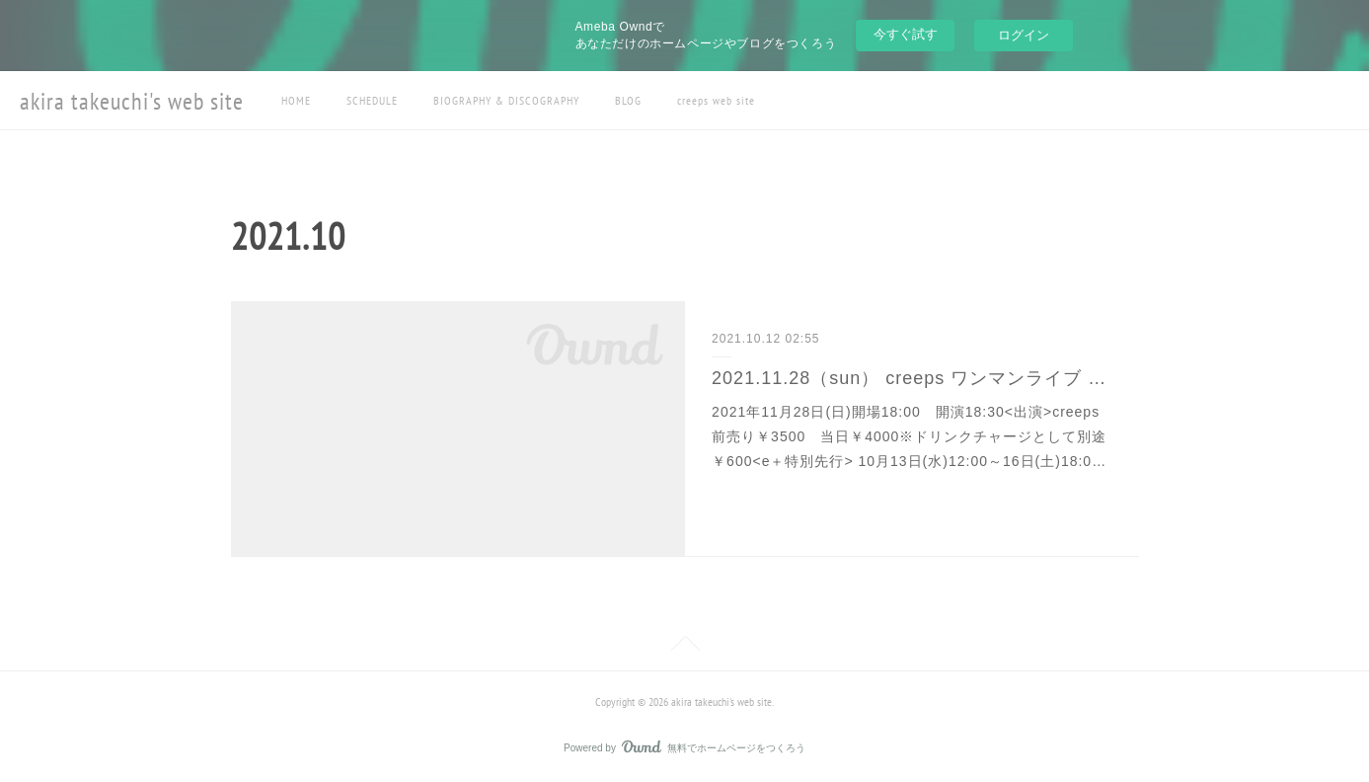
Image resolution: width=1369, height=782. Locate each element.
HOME (296, 100)
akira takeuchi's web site (132, 101)
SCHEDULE (372, 100)
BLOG (628, 100)
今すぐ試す (906, 34)
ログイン (1023, 35)
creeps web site (716, 100)
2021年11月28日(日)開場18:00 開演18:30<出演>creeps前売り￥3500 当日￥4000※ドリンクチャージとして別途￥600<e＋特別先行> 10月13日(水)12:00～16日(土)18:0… (909, 436)
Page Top (684, 647)
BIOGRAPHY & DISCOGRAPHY (506, 100)
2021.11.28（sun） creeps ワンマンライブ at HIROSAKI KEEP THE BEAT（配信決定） (911, 378)
